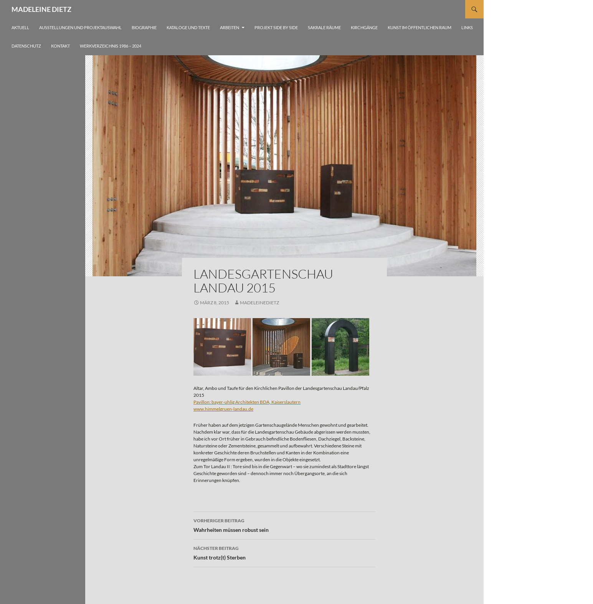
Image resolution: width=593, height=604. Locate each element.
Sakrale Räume (324, 27)
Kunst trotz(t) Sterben (284, 552)
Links (467, 27)
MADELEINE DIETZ (41, 9)
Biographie (144, 27)
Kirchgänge (364, 27)
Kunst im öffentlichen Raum (419, 27)
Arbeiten (229, 27)
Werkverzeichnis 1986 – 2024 (110, 45)
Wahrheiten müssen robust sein (284, 524)
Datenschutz (26, 45)
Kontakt (60, 45)
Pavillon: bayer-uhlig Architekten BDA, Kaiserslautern (247, 402)
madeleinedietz (259, 302)
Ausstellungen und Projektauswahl (80, 27)
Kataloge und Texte (188, 27)
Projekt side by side (276, 27)
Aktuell (20, 27)
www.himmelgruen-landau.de (223, 409)
